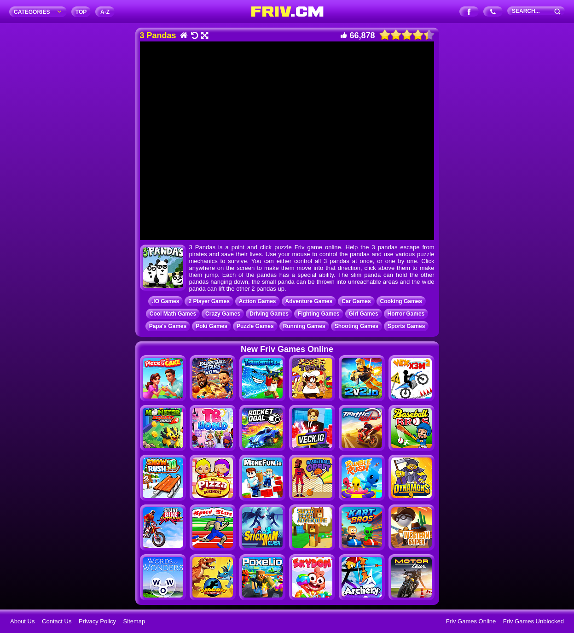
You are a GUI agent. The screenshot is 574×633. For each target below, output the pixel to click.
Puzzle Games (255, 326)
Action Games (257, 301)
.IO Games (165, 301)
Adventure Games (309, 301)
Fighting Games (319, 314)
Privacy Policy (97, 621)
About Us (22, 621)
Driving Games (269, 314)
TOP (81, 12)
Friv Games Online (471, 621)
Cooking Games (401, 301)
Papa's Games (168, 326)
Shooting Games (356, 326)
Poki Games (211, 326)
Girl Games (363, 314)
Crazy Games (222, 314)
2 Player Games (208, 301)
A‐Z (105, 12)
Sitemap (134, 621)
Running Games (304, 326)
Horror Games (406, 314)
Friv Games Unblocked (533, 621)
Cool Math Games (173, 314)
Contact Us (56, 621)
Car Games (356, 301)
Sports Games (406, 326)
